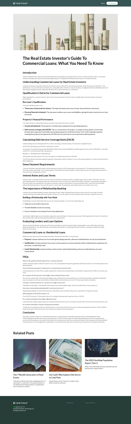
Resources (70, 403)
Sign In (103, 3)
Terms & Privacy (90, 403)
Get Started (112, 3)
